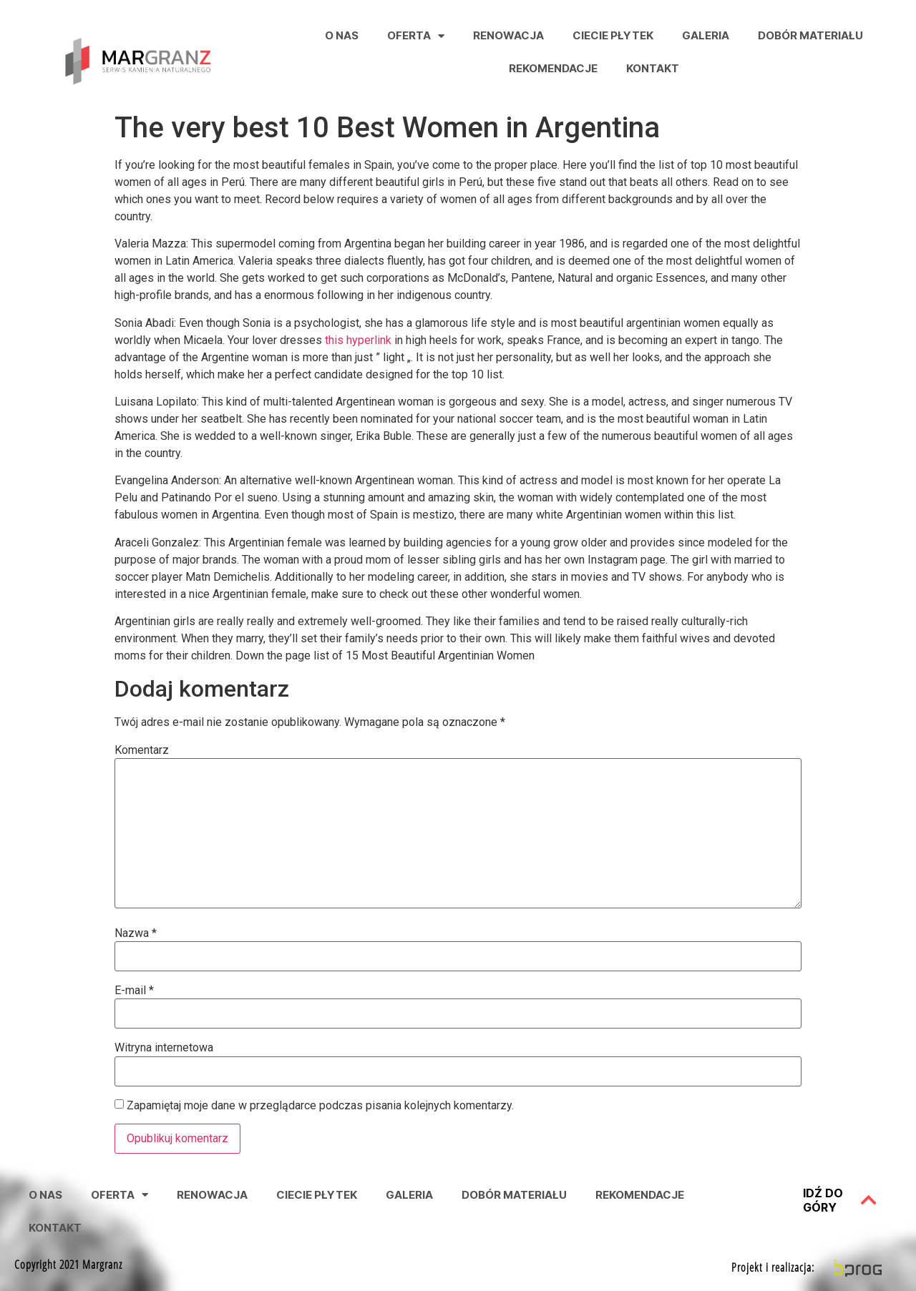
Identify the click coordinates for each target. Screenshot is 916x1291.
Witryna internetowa (163, 1048)
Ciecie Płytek (612, 35)
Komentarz (141, 750)
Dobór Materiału (810, 35)
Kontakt (652, 68)
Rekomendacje (553, 68)
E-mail (134, 990)
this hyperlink (358, 340)
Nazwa (135, 933)
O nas (342, 35)
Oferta (415, 36)
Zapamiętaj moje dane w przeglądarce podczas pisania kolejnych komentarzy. (320, 1105)
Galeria (705, 35)
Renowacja (508, 35)
